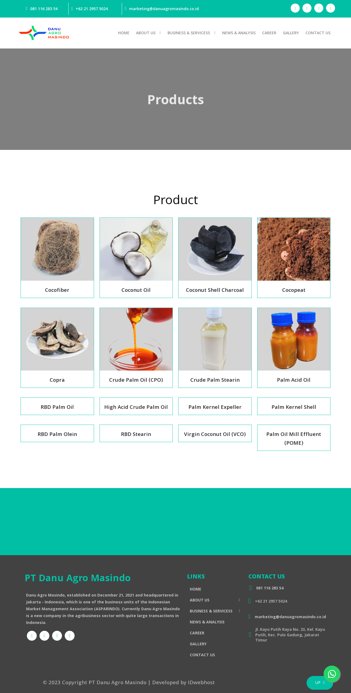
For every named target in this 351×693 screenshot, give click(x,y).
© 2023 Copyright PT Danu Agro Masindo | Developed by (115, 683)
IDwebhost (201, 683)
